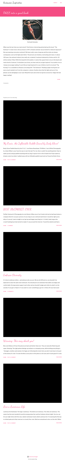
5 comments (10, 291)
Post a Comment (11, 159)
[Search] (55, 3)
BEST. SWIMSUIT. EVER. (17, 209)
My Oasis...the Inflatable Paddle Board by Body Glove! (30, 143)
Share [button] (58, 79)
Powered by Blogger (32, 456)
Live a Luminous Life (14, 406)
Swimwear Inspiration (12, 2)
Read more (59, 159)
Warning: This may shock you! (18, 341)
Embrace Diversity (12, 275)
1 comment (10, 225)
